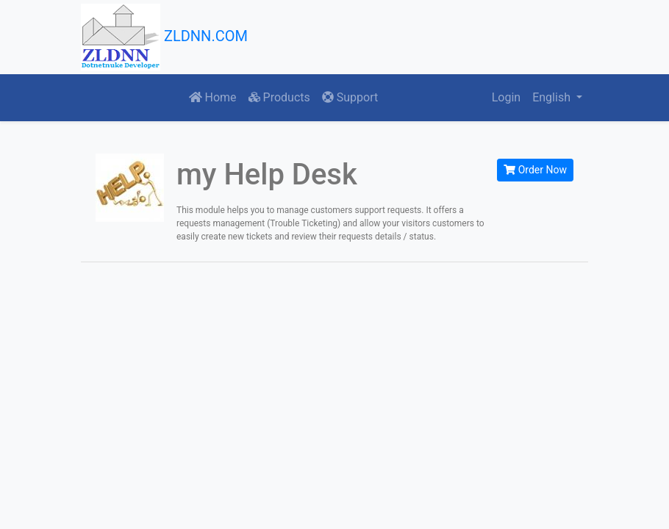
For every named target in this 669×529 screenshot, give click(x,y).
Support (350, 97)
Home (213, 97)
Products (279, 97)
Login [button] (506, 97)
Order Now (535, 170)
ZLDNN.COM (164, 37)
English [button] (552, 97)
